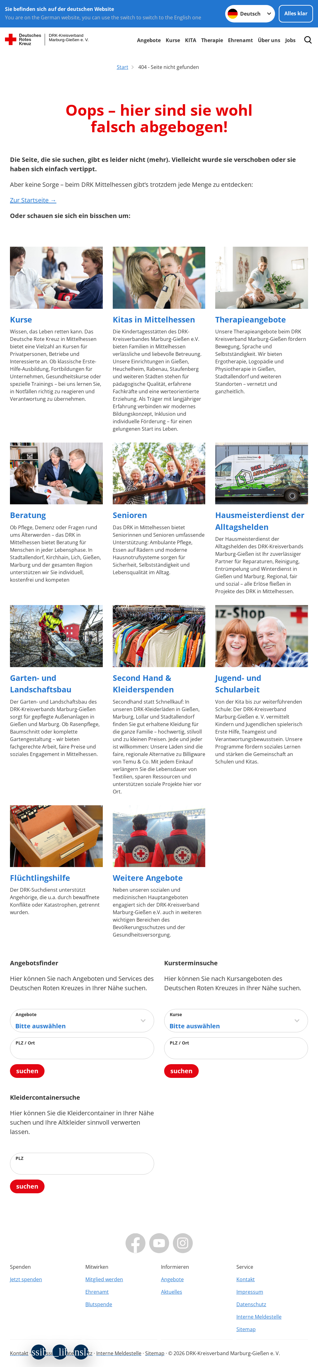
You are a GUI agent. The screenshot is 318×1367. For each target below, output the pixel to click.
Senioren (130, 515)
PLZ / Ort (25, 1043)
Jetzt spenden (26, 1279)
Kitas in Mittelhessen (154, 319)
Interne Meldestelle (259, 1316)
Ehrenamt (240, 40)
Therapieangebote (250, 319)
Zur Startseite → (33, 200)
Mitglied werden (104, 1279)
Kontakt (245, 1279)
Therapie (212, 40)
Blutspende (98, 1304)
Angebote (149, 40)
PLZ (19, 1158)
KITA (190, 40)
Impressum (249, 1291)
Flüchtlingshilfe (40, 877)
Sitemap (246, 1329)
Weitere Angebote (148, 877)
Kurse (173, 40)
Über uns (269, 40)
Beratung (28, 515)
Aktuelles (171, 1291)
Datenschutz (251, 1304)
